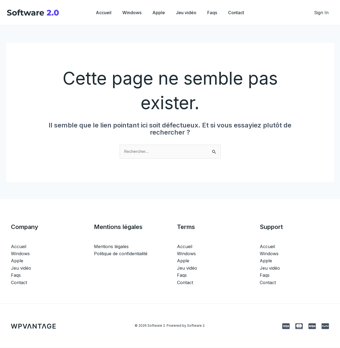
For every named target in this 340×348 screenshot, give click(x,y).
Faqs (215, 12)
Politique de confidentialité (120, 254)
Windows (128, 12)
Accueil (98, 12)
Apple (157, 12)
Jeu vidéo (187, 12)
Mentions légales (111, 246)
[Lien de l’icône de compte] (321, 12)
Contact (241, 12)
